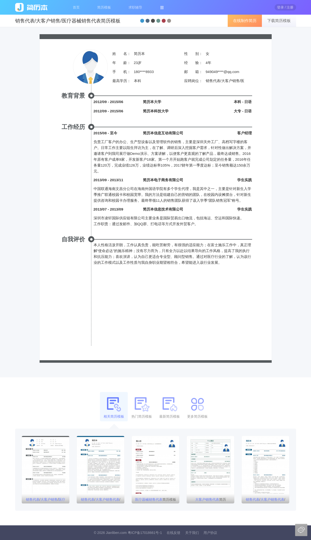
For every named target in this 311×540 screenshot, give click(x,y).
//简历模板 (45, 500)
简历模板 (104, 7)
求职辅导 (135, 7)
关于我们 (192, 533)
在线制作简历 (245, 21)
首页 (76, 7)
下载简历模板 (279, 21)
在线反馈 (173, 533)
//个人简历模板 (265, 500)
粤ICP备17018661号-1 (145, 533)
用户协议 (210, 533)
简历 (210, 499)
